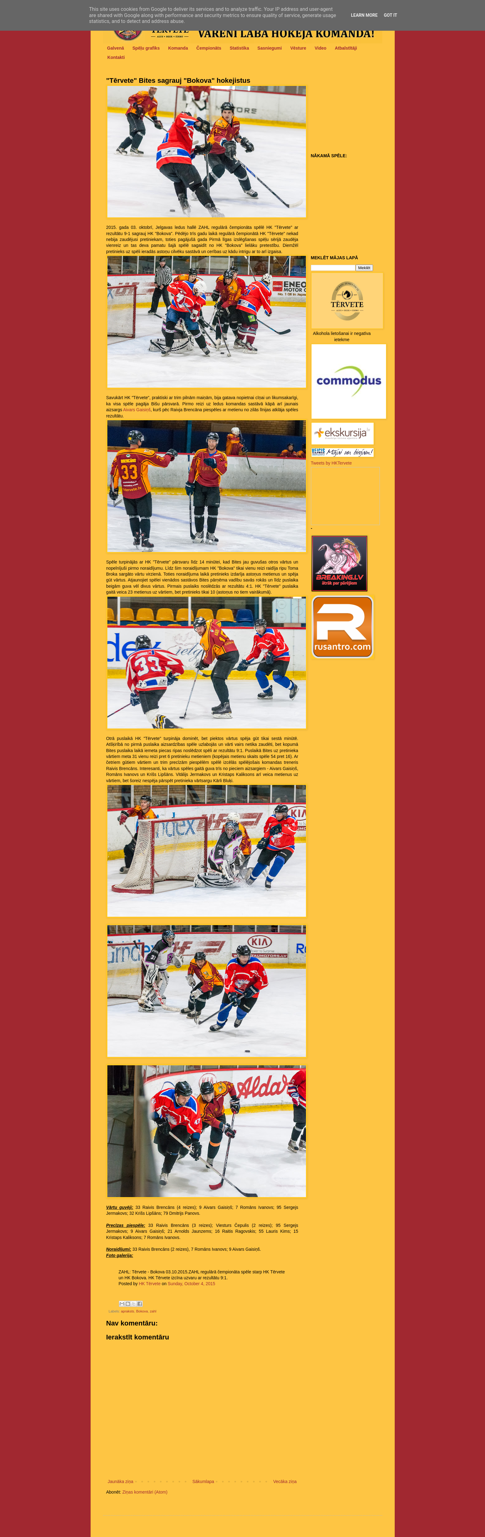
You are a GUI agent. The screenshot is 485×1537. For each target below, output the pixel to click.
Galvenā (115, 48)
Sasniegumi (270, 48)
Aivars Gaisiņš (137, 409)
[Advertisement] (349, 112)
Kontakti (116, 57)
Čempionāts (208, 48)
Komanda (178, 48)
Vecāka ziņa (285, 1481)
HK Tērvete (150, 1283)
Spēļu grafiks (146, 48)
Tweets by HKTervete (331, 463)
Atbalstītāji (346, 48)
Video (320, 48)
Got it (390, 15)
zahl (153, 1311)
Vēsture (298, 48)
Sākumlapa (203, 1481)
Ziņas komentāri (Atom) (144, 1492)
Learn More (364, 15)
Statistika (239, 48)
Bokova (142, 1311)
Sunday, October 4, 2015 (191, 1283)
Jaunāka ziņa (120, 1481)
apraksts (127, 1311)
